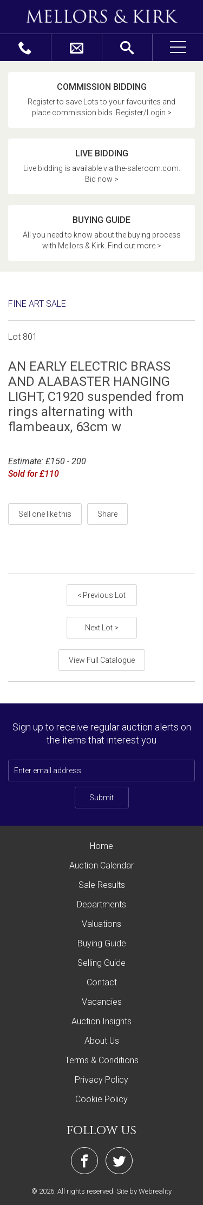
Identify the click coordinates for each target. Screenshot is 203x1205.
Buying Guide (101, 943)
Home (101, 846)
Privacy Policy (101, 1080)
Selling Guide (101, 963)
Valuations (101, 924)
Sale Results (101, 885)
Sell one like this (44, 514)
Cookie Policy (101, 1099)
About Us (101, 1041)
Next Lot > (102, 627)
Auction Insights (101, 1021)
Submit (101, 797)
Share (107, 514)
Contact (102, 982)
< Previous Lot (101, 595)
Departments (101, 904)
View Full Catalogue (102, 660)
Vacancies (102, 1002)
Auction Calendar (101, 865)
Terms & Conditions (102, 1060)
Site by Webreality (144, 1191)
